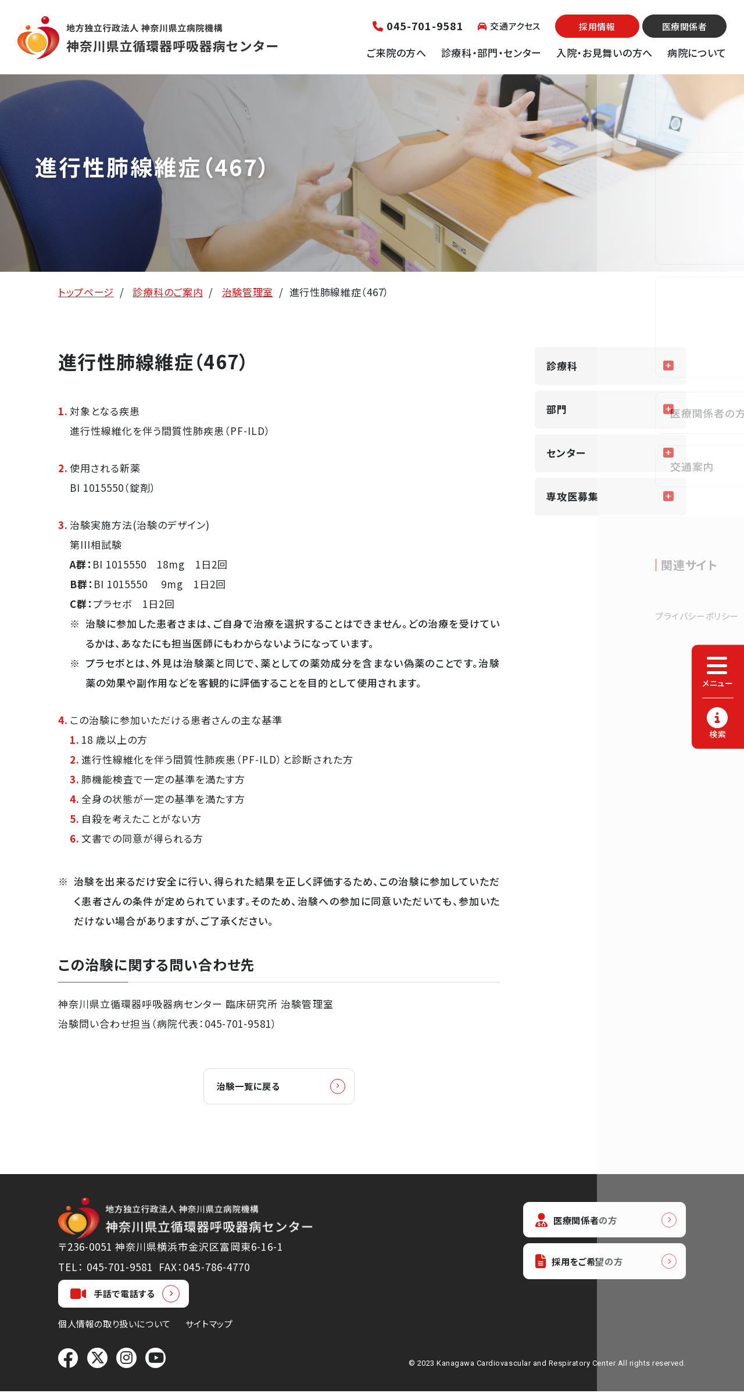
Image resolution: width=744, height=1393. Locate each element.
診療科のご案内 (168, 292)
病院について (697, 52)
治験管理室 (247, 292)
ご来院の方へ (397, 52)
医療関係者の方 (581, 1222)
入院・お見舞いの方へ (604, 52)
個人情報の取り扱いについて (114, 1325)
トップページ (86, 292)
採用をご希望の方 (584, 1265)
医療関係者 (684, 26)
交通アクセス (509, 26)
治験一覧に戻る (255, 1086)
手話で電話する (112, 1295)
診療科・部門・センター (491, 52)
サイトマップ (209, 1325)
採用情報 (597, 26)
